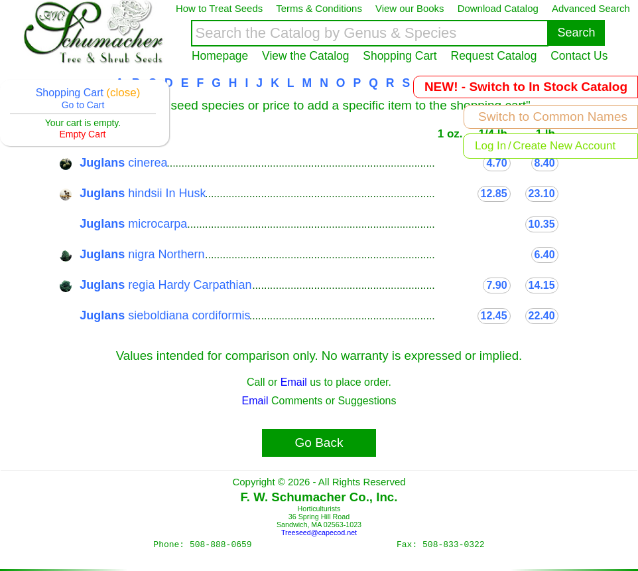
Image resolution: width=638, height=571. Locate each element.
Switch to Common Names (552, 116)
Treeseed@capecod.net (319, 532)
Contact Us (578, 55)
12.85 (494, 193)
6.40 (545, 254)
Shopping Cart (399, 55)
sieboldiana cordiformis (165, 315)
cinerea (123, 162)
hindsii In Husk (143, 193)
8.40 (545, 163)
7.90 (496, 285)
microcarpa (133, 223)
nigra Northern (142, 254)
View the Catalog (305, 55)
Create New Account (564, 145)
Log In (490, 145)
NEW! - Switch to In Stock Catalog (525, 87)
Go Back (319, 442)
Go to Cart (83, 105)
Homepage (220, 55)
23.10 (542, 193)
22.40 (542, 315)
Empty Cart (82, 134)
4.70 (496, 163)
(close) (123, 92)
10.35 (542, 224)
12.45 (494, 315)
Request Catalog (494, 55)
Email (294, 382)
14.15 (542, 285)
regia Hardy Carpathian (165, 284)
